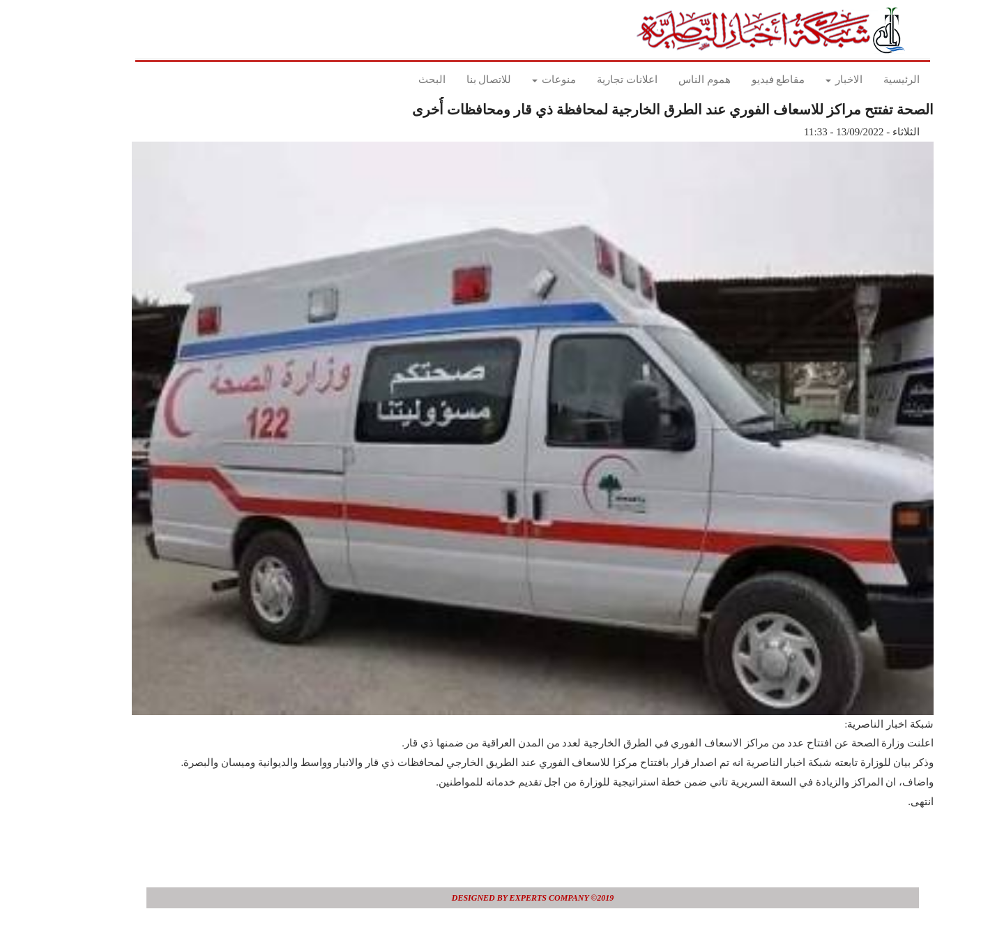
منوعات (523, 79)
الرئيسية (871, 79)
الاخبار (813, 79)
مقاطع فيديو (748, 79)
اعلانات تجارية (596, 79)
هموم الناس (674, 79)
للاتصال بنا (458, 79)
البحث (401, 79)
